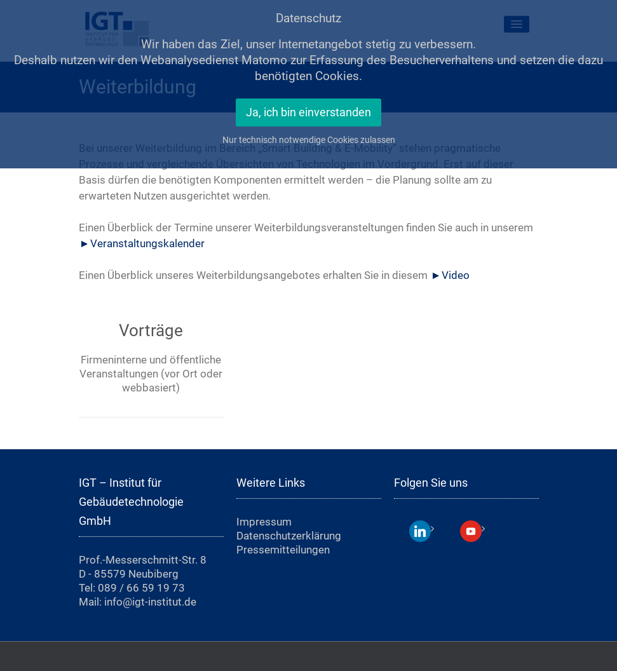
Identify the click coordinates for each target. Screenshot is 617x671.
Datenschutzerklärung (288, 535)
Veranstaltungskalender (147, 243)
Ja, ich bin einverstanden (308, 112)
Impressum (264, 521)
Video (456, 275)
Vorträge (151, 330)
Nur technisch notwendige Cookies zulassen (308, 140)
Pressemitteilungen (283, 549)
